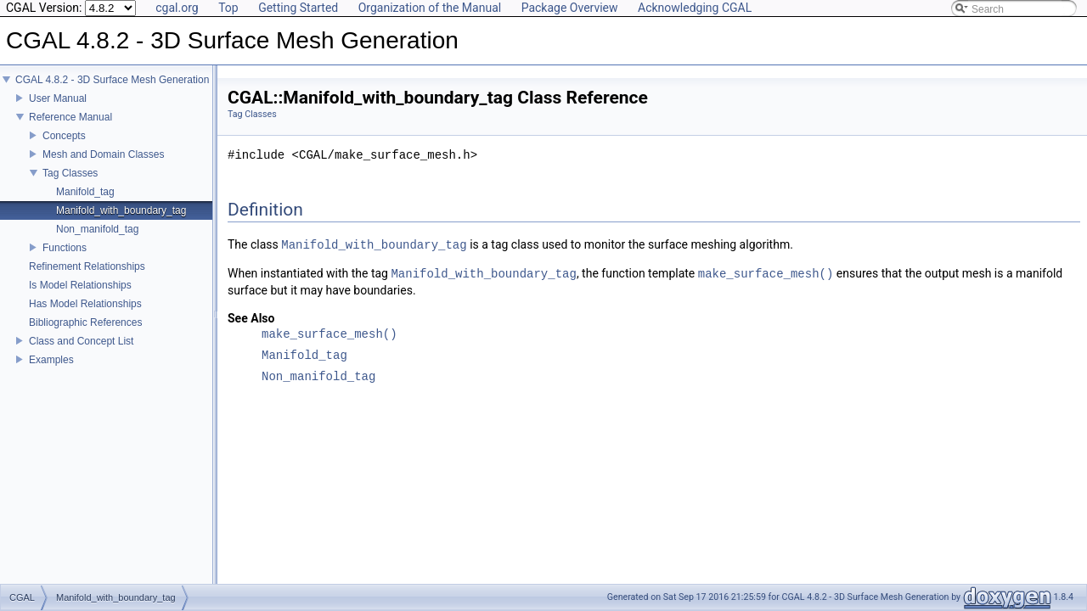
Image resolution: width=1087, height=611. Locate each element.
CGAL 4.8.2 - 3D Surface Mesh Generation (112, 92)
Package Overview (569, 7)
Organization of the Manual (429, 7)
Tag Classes (70, 185)
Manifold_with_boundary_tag (121, 222)
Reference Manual (70, 129)
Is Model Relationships (80, 297)
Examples (51, 372)
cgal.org (176, 7)
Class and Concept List (81, 353)
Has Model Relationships (85, 316)
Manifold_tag (85, 204)
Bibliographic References (85, 334)
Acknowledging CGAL (695, 7)
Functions (64, 260)
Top (228, 7)
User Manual (58, 110)
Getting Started (298, 7)
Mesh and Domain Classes (103, 166)
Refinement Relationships (87, 278)
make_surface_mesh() (766, 274)
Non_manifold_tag (97, 241)
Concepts (64, 148)
